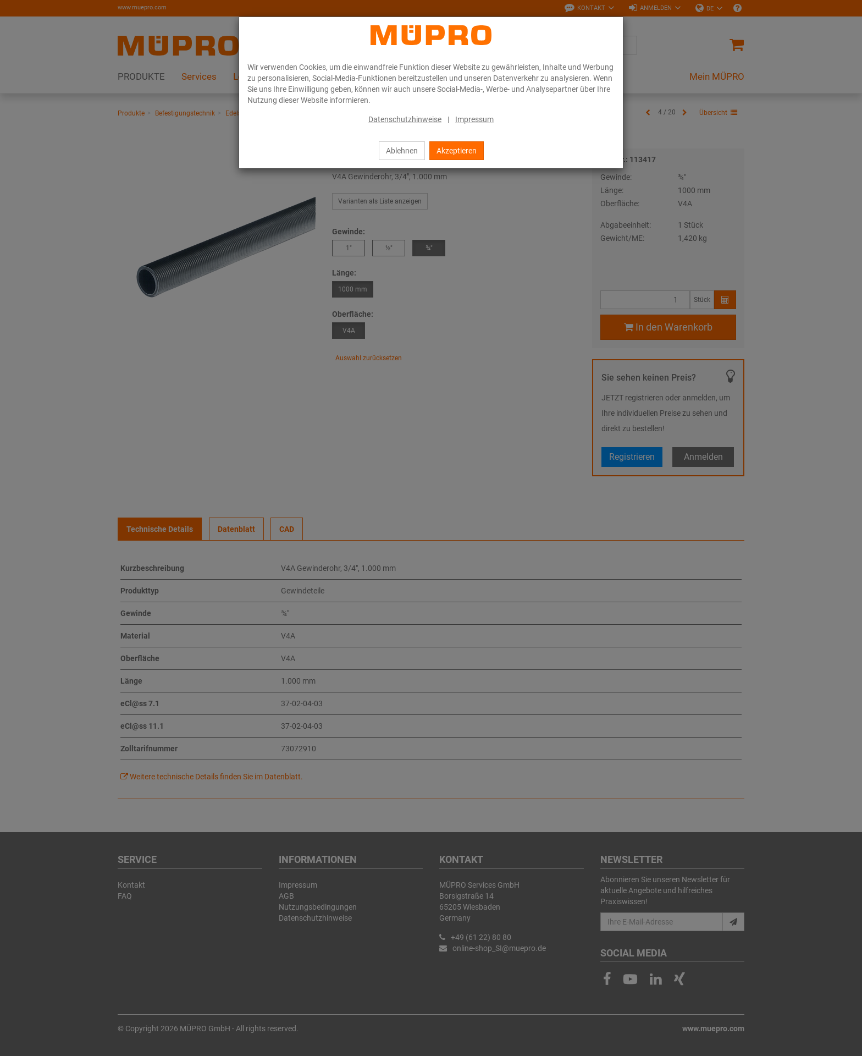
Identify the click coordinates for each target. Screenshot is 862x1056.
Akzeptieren (456, 150)
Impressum (474, 119)
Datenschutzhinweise (404, 119)
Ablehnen (402, 150)
